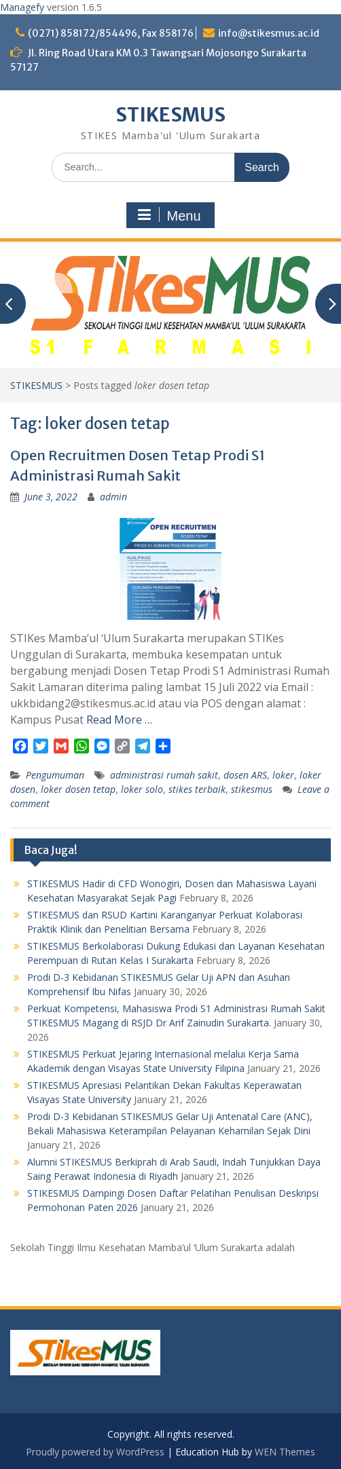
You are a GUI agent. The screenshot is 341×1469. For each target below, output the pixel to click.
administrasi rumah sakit (164, 774)
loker (283, 774)
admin (113, 496)
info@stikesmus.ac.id (268, 33)
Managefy (23, 7)
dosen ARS (245, 774)
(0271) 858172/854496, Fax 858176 (111, 33)
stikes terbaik (197, 789)
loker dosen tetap (78, 789)
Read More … (119, 719)
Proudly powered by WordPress (95, 1451)
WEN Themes (285, 1451)
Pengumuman (55, 774)
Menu (168, 215)
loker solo (142, 789)
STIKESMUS (170, 115)
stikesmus (251, 789)
